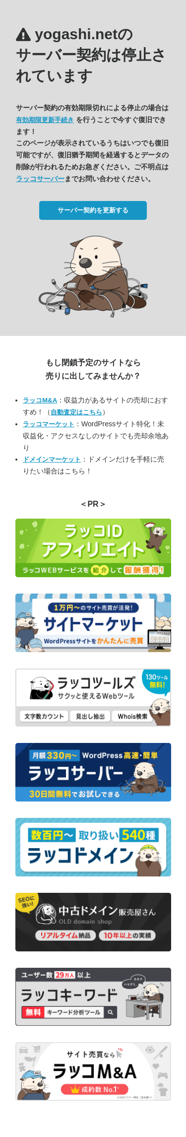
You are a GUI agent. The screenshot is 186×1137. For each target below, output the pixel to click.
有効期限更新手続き (45, 120)
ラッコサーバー (40, 179)
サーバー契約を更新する (93, 210)
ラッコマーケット (48, 424)
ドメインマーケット (52, 459)
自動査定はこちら (76, 412)
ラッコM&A (40, 400)
